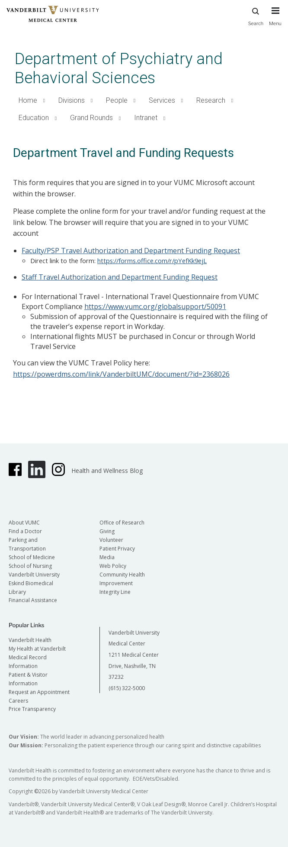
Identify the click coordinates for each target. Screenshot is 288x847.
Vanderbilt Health (30, 640)
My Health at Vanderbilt (37, 648)
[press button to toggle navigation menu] (275, 20)
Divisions (71, 100)
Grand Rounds (91, 118)
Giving (107, 531)
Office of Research (121, 522)
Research (210, 100)
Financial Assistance (33, 600)
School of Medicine (32, 557)
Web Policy (112, 566)
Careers (18, 700)
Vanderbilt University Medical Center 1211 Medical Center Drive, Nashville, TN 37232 (134, 655)
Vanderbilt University (34, 574)
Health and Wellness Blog (107, 470)
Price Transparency (32, 709)
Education (34, 118)
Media (107, 557)
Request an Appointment (39, 692)
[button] (44, 100)
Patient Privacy (117, 548)
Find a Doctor (25, 531)
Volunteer (111, 540)
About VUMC (24, 522)
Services (162, 100)
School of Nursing (30, 566)
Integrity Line (115, 592)
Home (28, 100)
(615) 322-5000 (127, 688)
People (117, 100)
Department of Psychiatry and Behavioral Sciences (119, 68)
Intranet (145, 118)
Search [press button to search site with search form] (256, 15)
